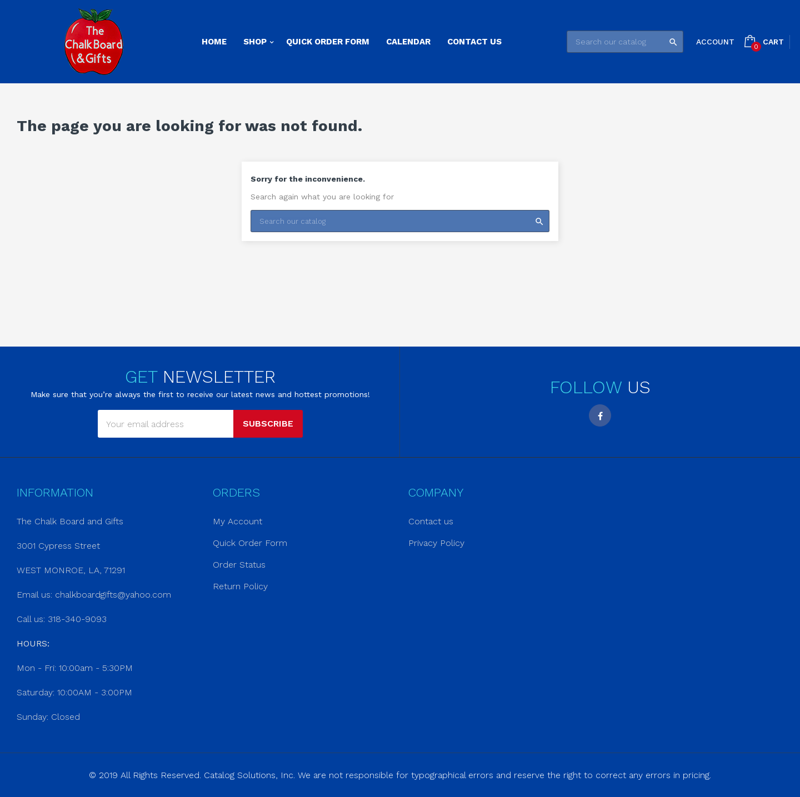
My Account (237, 521)
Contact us (430, 521)
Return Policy (240, 586)
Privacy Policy (436, 543)
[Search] (625, 41)
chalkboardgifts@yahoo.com (113, 594)
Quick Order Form (250, 543)
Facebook (600, 415)
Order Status (239, 564)
